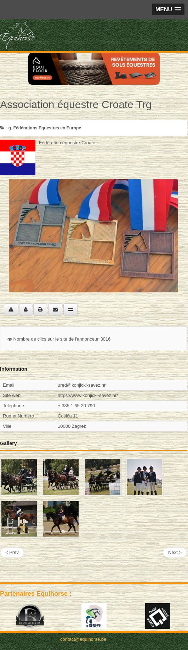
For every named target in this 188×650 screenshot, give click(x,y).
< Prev (12, 552)
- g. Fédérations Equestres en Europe (43, 127)
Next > (175, 552)
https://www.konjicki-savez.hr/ (88, 395)
